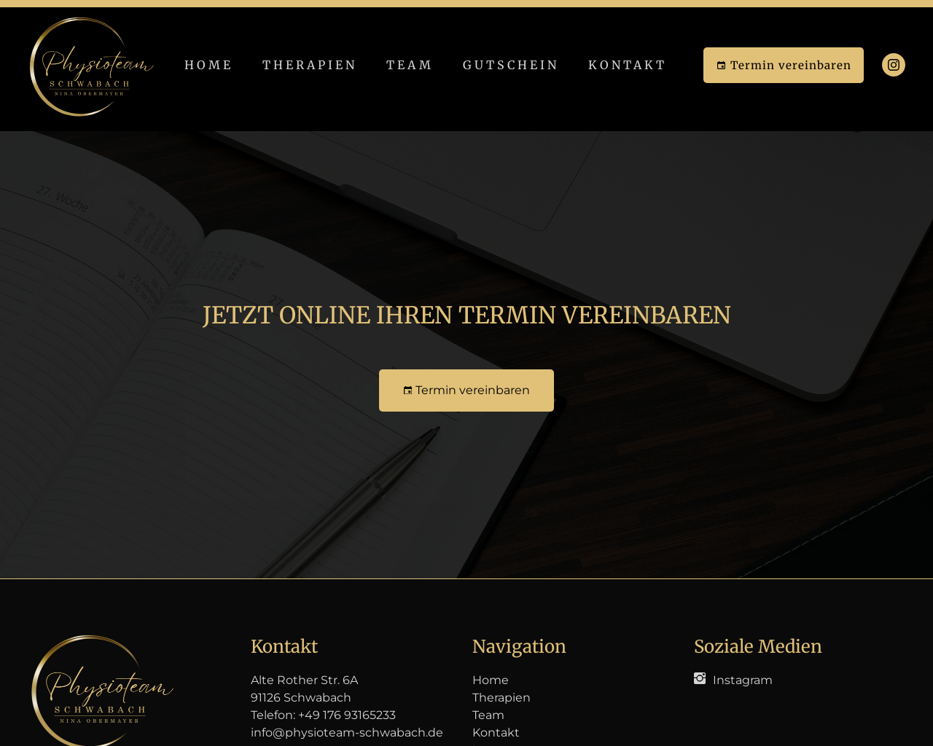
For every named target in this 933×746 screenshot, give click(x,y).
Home (208, 65)
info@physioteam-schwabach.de (347, 732)
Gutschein (511, 65)
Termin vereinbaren (783, 65)
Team (410, 65)
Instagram (743, 680)
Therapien (309, 65)
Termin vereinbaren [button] (467, 390)
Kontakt (627, 65)
